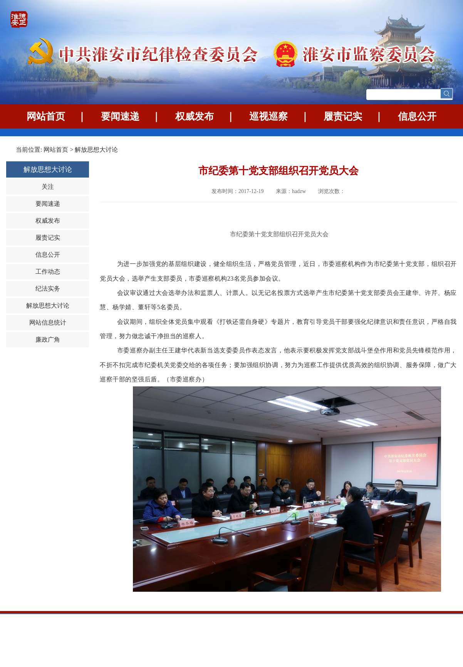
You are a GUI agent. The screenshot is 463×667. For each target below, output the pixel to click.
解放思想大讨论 (96, 149)
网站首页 (46, 116)
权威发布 (194, 116)
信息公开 (417, 116)
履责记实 (343, 116)
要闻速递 (120, 116)
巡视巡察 (268, 116)
